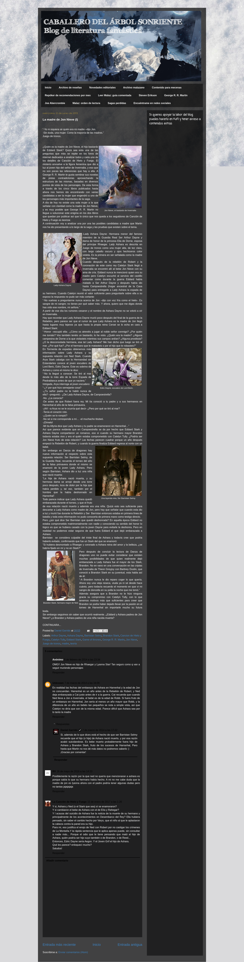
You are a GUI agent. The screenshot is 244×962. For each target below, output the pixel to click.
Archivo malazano (133, 87)
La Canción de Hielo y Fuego (69, 801)
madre (65, 643)
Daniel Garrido (69, 730)
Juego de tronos (52, 643)
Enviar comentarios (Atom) (73, 952)
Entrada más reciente (59, 945)
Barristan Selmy (93, 635)
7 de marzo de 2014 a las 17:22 (99, 730)
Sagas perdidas (117, 103)
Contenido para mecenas (166, 87)
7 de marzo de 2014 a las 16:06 (82, 683)
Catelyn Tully (58, 639)
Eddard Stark (74, 639)
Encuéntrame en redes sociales (152, 103)
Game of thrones (91, 639)
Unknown (58, 683)
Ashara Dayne (75, 635)
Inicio (48, 87)
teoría (73, 643)
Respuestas (63, 724)
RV (54, 771)
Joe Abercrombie (55, 103)
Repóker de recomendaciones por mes (68, 95)
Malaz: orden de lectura (86, 103)
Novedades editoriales (102, 87)
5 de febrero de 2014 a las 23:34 (82, 659)
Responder (58, 672)
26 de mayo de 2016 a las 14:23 (74, 771)
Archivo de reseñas (70, 87)
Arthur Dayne (58, 635)
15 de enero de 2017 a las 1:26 (104, 801)
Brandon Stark (111, 635)
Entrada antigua (130, 945)
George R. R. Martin (175, 95)
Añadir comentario (57, 860)
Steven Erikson (148, 95)
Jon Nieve (131, 639)
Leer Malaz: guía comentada (114, 95)
